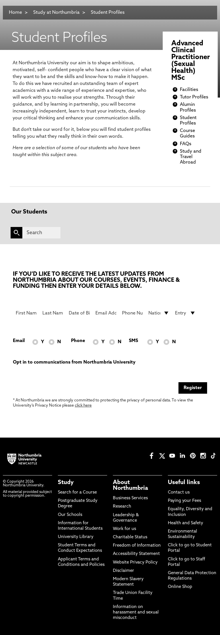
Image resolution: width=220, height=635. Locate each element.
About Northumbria (130, 485)
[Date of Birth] (79, 313)
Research (122, 506)
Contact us (179, 492)
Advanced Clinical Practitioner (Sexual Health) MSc (190, 60)
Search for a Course (77, 492)
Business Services (130, 498)
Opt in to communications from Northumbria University (74, 362)
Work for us (124, 529)
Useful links (184, 483)
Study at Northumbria (56, 12)
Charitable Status (130, 537)
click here (83, 405)
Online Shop (180, 587)
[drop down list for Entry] (185, 313)
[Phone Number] (132, 313)
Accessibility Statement (136, 554)
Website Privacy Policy (135, 562)
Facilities (189, 90)
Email (19, 341)
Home (15, 12)
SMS (133, 341)
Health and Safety (185, 523)
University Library (75, 537)
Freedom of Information (137, 545)
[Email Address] (106, 313)
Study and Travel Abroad (190, 157)
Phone (78, 341)
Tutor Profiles (194, 97)
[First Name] (26, 313)
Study (66, 483)
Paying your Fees (184, 501)
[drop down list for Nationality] (159, 313)
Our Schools (70, 515)
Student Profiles (108, 12)
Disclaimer (123, 571)
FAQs (185, 144)
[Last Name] (53, 313)
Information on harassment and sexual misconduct (136, 612)
